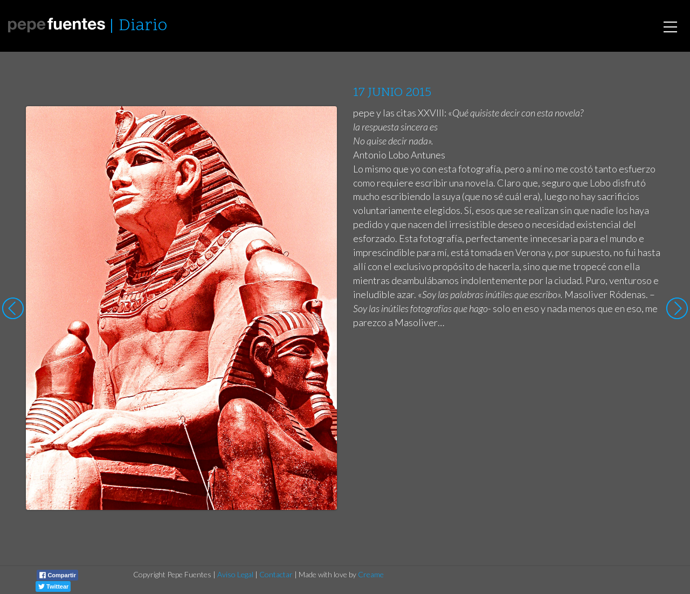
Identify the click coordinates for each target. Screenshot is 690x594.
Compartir (57, 575)
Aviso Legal (235, 574)
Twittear (53, 586)
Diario (143, 26)
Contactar (276, 574)
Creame (371, 574)
